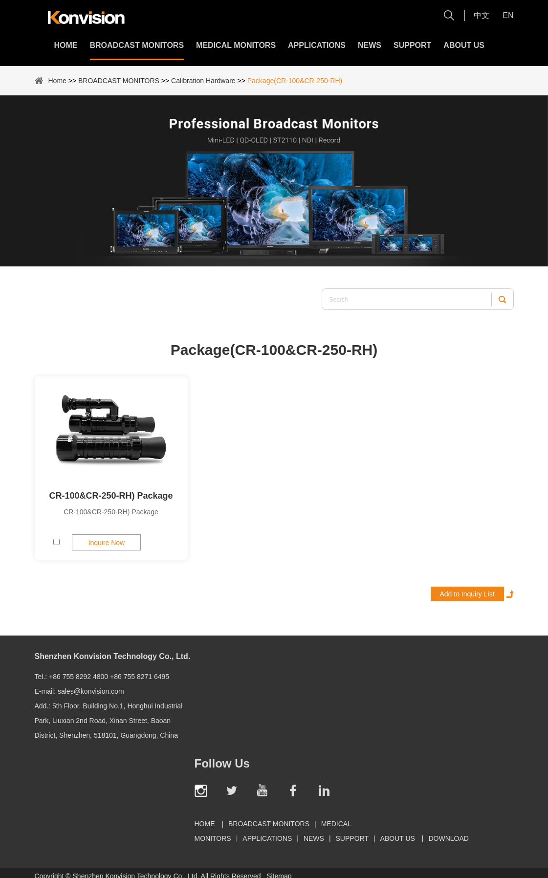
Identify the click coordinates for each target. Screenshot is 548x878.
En (508, 15)
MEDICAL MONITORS (236, 45)
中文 (481, 15)
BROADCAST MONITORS (137, 45)
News (369, 45)
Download (448, 838)
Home (66, 45)
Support (412, 45)
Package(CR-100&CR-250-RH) (295, 81)
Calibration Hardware (203, 81)
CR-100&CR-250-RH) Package (111, 496)
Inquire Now (106, 543)
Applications (317, 45)
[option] (274, 180)
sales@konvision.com (91, 691)
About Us (463, 45)
